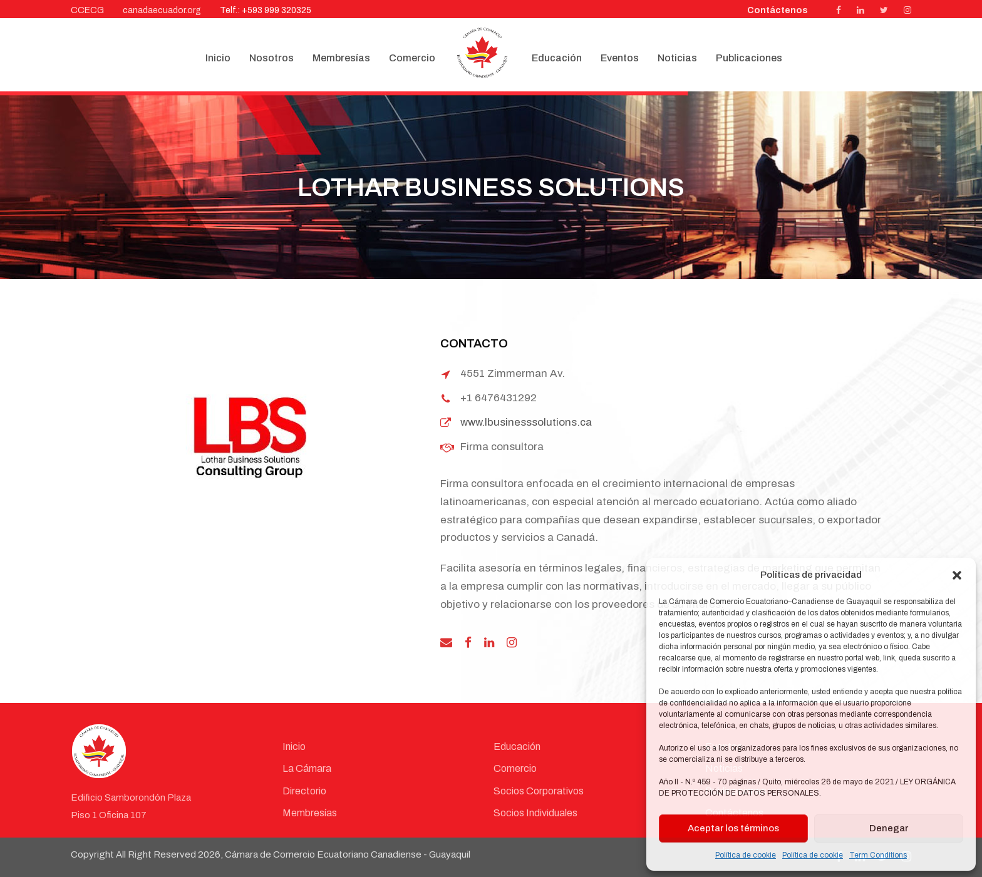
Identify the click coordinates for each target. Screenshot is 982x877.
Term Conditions (878, 855)
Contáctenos (777, 10)
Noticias (677, 58)
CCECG (87, 10)
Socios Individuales (535, 813)
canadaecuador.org (162, 10)
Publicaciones (749, 58)
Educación (557, 58)
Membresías (341, 58)
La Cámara (306, 768)
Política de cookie (745, 855)
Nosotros (271, 58)
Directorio (304, 791)
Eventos (620, 58)
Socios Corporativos (539, 791)
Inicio (217, 58)
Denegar (888, 828)
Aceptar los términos (733, 828)
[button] (957, 575)
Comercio (412, 58)
